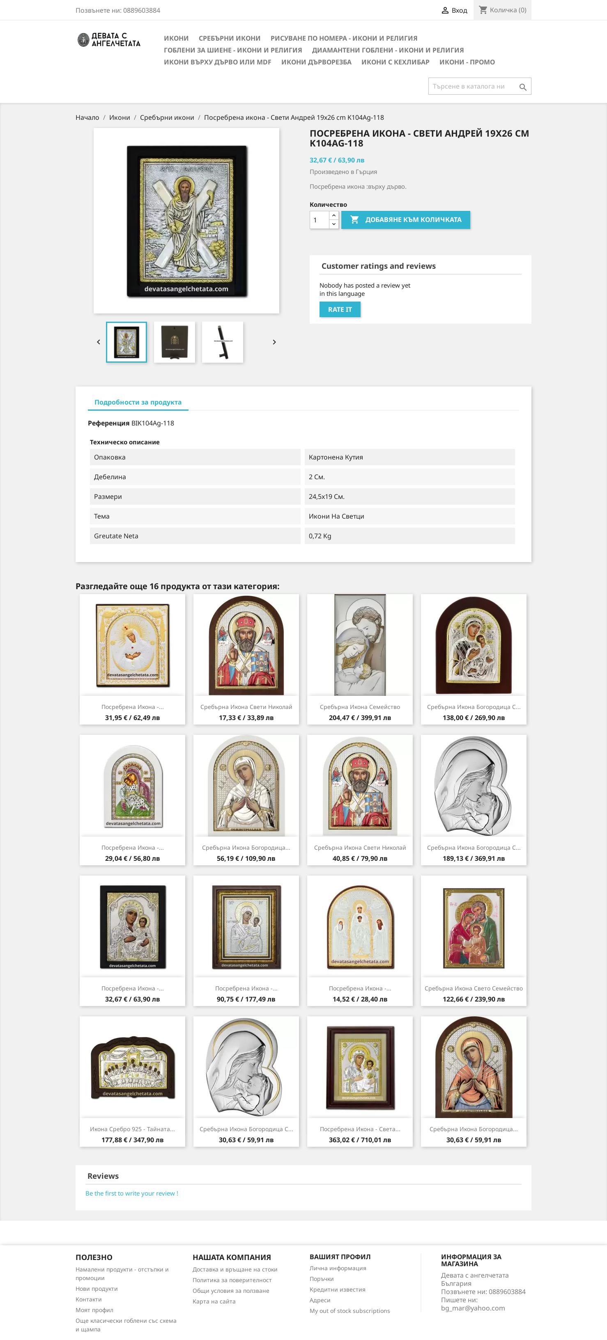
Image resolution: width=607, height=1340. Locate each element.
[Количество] (319, 220)
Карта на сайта (214, 1301)
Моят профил (94, 1310)
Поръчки (322, 1279)
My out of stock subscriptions (350, 1311)
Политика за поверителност (232, 1280)
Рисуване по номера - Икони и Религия (344, 38)
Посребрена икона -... (132, 707)
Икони (176, 38)
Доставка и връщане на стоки (235, 1269)
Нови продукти (97, 1288)
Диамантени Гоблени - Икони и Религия (388, 50)
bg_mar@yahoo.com (473, 1308)
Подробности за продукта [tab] (138, 402)
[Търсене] (479, 86)
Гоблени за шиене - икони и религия (233, 50)
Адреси (320, 1300)
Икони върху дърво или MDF (217, 61)
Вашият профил (340, 1256)
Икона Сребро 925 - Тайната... (132, 1129)
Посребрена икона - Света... (360, 1129)
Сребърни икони (230, 38)
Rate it (340, 309)
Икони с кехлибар (395, 61)
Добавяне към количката (406, 220)
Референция (109, 423)
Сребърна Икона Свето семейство (474, 988)
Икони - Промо (467, 61)
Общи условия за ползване (231, 1290)
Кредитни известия (338, 1289)
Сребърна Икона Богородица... (246, 847)
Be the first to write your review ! (131, 1193)
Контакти (89, 1299)
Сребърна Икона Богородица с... (474, 707)
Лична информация (338, 1268)
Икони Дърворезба (316, 61)
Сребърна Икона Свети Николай (246, 707)
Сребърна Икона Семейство (360, 707)
